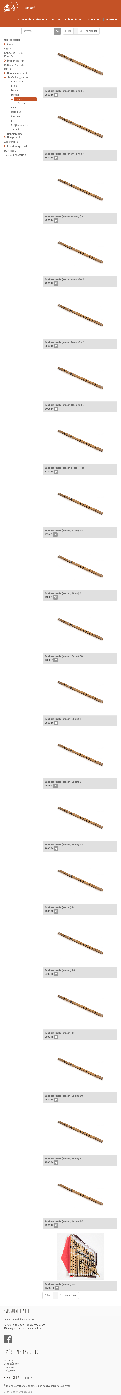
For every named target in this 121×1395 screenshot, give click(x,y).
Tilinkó (15, 129)
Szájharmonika (19, 125)
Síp (13, 120)
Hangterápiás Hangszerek (15, 136)
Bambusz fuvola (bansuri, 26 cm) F (63, 719)
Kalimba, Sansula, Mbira (14, 67)
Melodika (16, 112)
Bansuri (22, 103)
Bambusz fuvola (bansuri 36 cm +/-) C (64, 91)
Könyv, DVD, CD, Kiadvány (13, 55)
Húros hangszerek (17, 73)
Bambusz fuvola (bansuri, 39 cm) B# (64, 1096)
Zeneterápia (11, 142)
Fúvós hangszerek (18, 77)
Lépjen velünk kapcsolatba (19, 1319)
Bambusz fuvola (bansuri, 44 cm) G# (64, 1221)
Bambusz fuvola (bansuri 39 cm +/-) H (64, 154)
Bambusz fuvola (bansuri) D (59, 907)
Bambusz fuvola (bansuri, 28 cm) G (63, 593)
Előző (68, 31)
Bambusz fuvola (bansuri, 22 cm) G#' (64, 530)
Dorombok (10, 150)
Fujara (14, 90)
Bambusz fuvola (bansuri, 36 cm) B (63, 1158)
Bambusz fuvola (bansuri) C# (60, 970)
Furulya (15, 94)
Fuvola (18, 99)
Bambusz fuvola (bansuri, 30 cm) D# (64, 844)
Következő (92, 31)
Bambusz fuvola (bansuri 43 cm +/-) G (64, 279)
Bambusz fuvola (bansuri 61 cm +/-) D (64, 468)
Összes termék (12, 39)
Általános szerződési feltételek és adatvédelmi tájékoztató (37, 1386)
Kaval (14, 107)
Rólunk (29, 1378)
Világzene (9, 1370)
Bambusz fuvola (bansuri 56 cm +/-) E (64, 405)
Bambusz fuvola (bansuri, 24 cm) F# (64, 656)
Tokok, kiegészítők (15, 155)
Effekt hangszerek (17, 146)
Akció (10, 44)
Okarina (15, 116)
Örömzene (9, 1367)
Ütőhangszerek (15, 61)
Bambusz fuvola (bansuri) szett (61, 1284)
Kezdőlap (9, 1360)
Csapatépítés (11, 1363)
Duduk (14, 86)
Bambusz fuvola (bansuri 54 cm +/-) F (64, 342)
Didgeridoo (17, 81)
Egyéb (7, 48)
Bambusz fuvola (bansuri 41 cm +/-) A (64, 216)
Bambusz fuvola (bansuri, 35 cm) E (63, 782)
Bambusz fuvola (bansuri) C (59, 1033)
